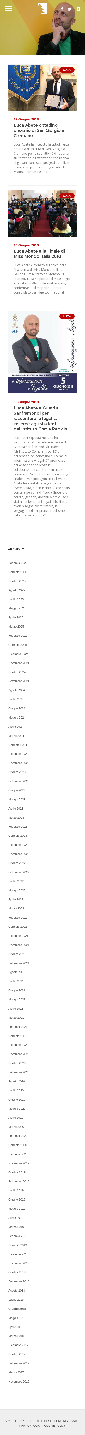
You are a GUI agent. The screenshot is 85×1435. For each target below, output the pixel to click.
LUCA (67, 69)
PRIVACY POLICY (30, 1425)
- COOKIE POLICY (54, 1425)
